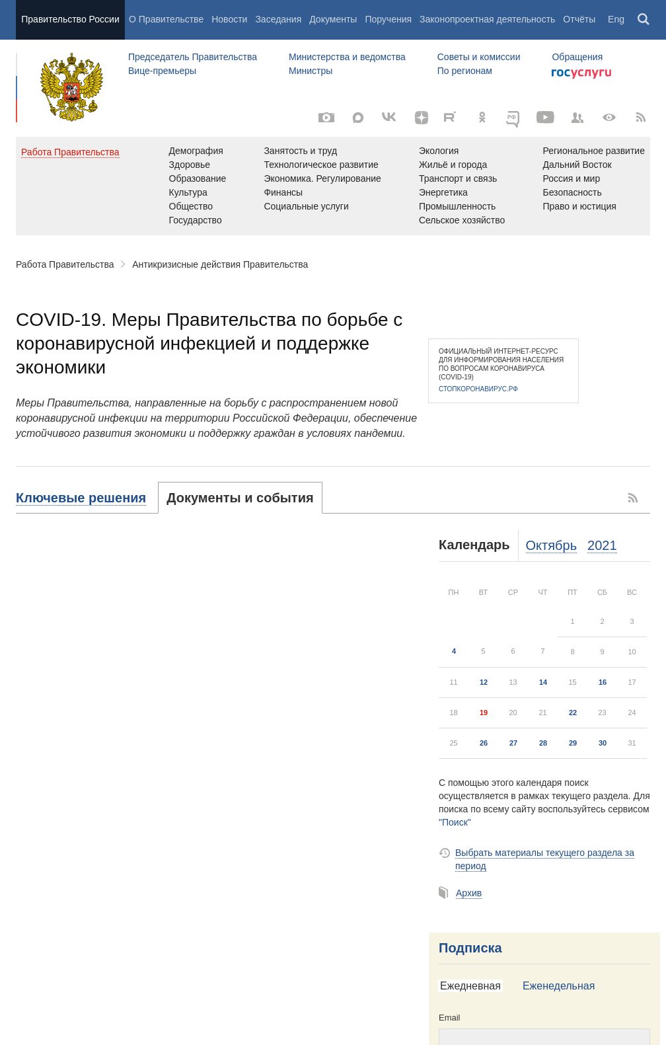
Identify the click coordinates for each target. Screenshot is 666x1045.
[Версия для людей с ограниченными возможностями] (609, 118)
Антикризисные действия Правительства (220, 264)
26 (484, 743)
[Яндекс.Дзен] (421, 118)
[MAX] (358, 118)
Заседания (278, 19)
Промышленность (457, 206)
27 (513, 743)
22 (573, 712)
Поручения (388, 19)
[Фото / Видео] (326, 118)
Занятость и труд (300, 150)
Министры (310, 70)
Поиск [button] (644, 20)
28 (543, 743)
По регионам (464, 70)
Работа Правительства (65, 264)
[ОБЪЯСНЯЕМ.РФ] (514, 118)
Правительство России (70, 19)
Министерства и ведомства (347, 57)
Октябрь (551, 545)
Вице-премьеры (162, 70)
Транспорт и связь (458, 178)
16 (603, 682)
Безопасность (571, 192)
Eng (616, 19)
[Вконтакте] (390, 118)
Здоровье (190, 164)
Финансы (283, 192)
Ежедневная (470, 985)
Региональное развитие (593, 150)
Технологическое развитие (321, 164)
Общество (191, 206)
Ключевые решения (81, 497)
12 (484, 682)
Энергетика (443, 192)
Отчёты (579, 19)
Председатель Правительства (192, 57)
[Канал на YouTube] (546, 118)
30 (603, 743)
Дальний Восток (576, 164)
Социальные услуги (306, 206)
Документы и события (239, 497)
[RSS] (641, 118)
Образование (198, 178)
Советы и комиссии (479, 57)
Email (450, 1018)
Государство (195, 220)
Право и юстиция (579, 206)
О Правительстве (166, 19)
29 (573, 743)
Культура (188, 192)
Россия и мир (571, 178)
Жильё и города (453, 164)
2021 (602, 545)
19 (484, 712)
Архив (469, 893)
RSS (634, 497)
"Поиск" (455, 822)
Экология (439, 150)
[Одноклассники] (482, 118)
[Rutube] (452, 116)
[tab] (87, 498)
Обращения (577, 57)
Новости (229, 19)
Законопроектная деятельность (487, 19)
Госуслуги (581, 74)
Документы (333, 19)
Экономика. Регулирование (322, 178)
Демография (196, 150)
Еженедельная (559, 985)
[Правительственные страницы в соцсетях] (577, 118)
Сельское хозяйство (462, 220)
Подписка (470, 948)
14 (543, 682)
